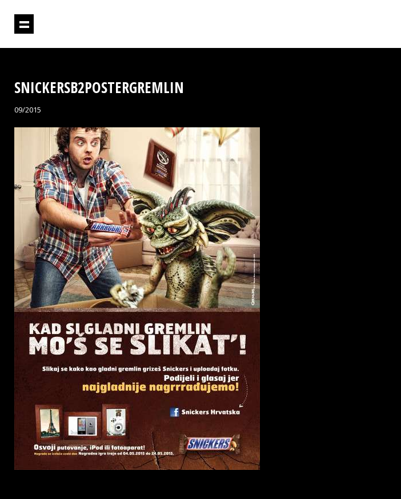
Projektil (337, 24)
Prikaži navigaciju (24, 24)
